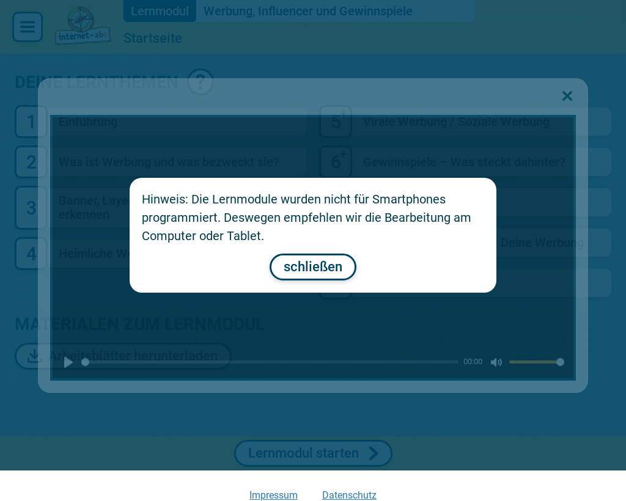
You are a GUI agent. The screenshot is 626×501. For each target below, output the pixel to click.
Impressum (273, 495)
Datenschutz (349, 495)
